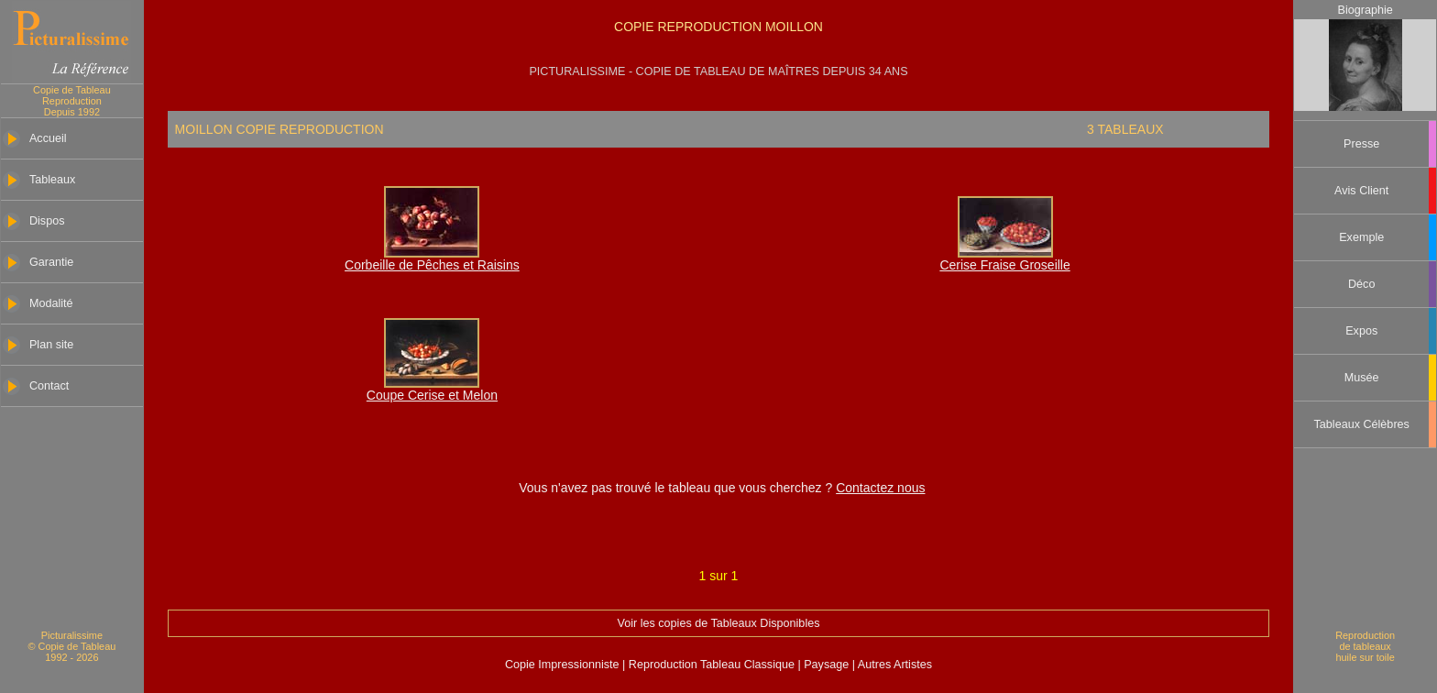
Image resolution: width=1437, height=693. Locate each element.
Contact (49, 386)
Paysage (828, 664)
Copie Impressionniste (563, 664)
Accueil (48, 138)
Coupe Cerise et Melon (432, 395)
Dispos (47, 220)
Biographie (1364, 10)
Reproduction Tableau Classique (711, 664)
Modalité (51, 303)
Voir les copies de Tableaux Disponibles (718, 623)
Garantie (51, 262)
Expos (1361, 330)
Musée (1361, 377)
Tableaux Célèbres (1362, 424)
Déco (1361, 284)
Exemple (1361, 237)
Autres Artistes (893, 664)
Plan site (51, 344)
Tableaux (52, 179)
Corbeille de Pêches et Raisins (432, 265)
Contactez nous (880, 487)
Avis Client (1361, 190)
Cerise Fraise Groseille (1004, 265)
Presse (1361, 144)
